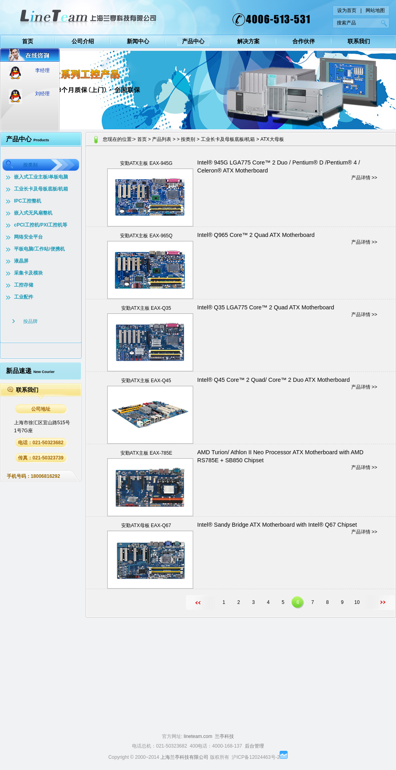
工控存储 (23, 285)
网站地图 (375, 10)
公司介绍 (83, 41)
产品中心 (193, 41)
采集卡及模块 (28, 273)
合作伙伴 (303, 41)
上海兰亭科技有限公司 (184, 757)
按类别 (30, 165)
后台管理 (254, 746)
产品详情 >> (364, 177)
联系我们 (359, 41)
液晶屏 (21, 261)
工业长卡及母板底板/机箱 (41, 189)
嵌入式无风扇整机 (33, 213)
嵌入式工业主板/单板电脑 (41, 177)
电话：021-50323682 (40, 442)
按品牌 (30, 321)
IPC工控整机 (27, 201)
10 (357, 602)
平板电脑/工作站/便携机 (39, 249)
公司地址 (40, 409)
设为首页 (346, 10)
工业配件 (23, 297)
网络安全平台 (28, 237)
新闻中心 (138, 41)
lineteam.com (198, 736)
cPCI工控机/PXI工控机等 (40, 225)
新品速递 (30, 370)
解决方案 (248, 41)
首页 (27, 41)
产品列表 (161, 139)
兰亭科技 (224, 736)
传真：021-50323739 (40, 458)
